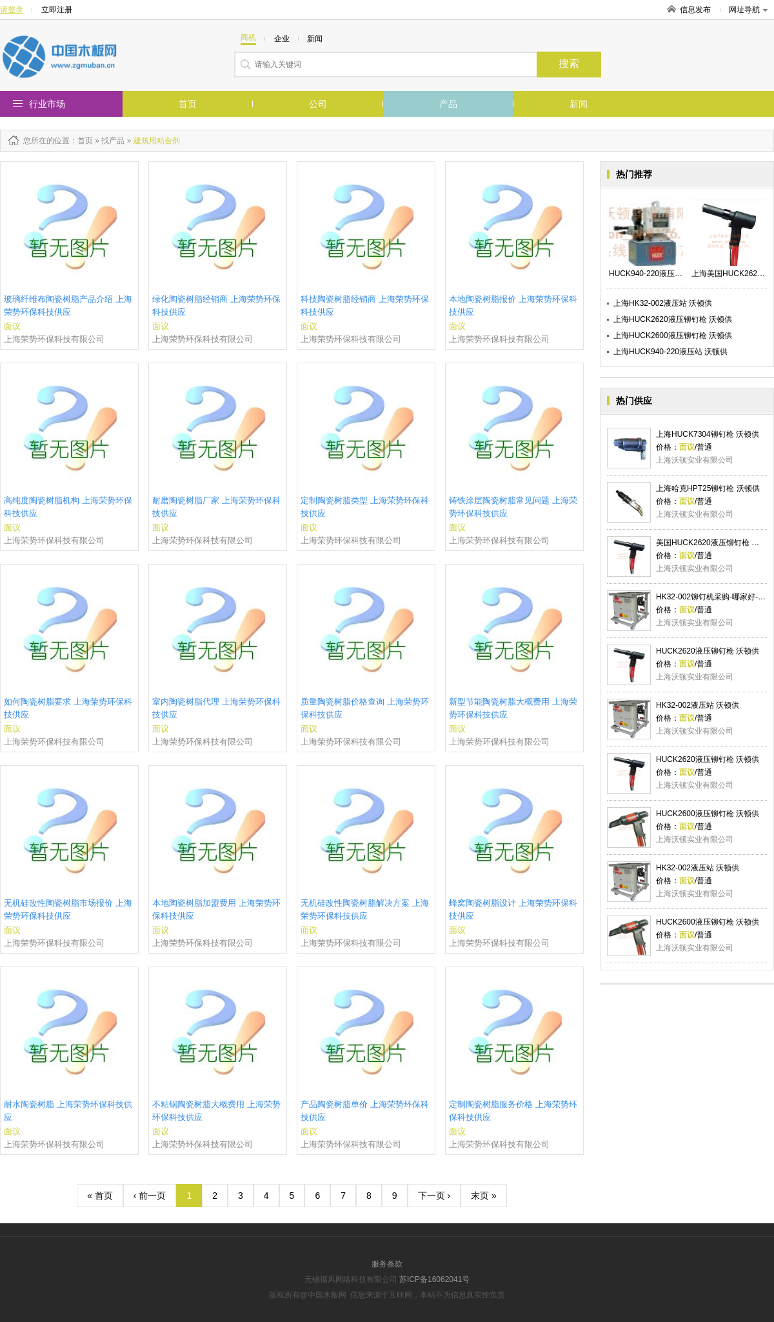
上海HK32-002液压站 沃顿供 (662, 303)
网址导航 (748, 9)
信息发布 (695, 9)
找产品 (112, 140)
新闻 (579, 104)
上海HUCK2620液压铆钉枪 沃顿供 (672, 319)
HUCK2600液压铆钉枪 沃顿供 (707, 813)
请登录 (11, 9)
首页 (188, 104)
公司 (318, 104)
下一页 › (434, 1195)
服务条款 (387, 1263)
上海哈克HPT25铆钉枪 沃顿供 (708, 488)
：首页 (81, 140)
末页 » (484, 1195)
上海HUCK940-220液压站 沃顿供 (670, 351)
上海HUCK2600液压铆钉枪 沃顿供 (672, 335)
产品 (448, 104)
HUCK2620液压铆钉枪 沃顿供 (707, 651)
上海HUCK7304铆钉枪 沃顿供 (707, 434)
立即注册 (56, 9)
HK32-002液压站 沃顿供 (697, 705)
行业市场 (47, 104)
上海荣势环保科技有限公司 (54, 339)
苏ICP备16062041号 (434, 1279)
